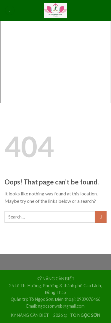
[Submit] (101, 216)
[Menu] (10, 10)
